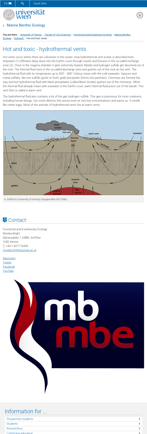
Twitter (7, 262)
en (7, 3)
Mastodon (9, 258)
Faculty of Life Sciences (58, 34)
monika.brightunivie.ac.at (19, 250)
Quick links (40, 3)
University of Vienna (31, 34)
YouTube (8, 271)
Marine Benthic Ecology (26, 25)
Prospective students (20, 419)
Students (12, 423)
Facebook (9, 266)
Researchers (15, 428)
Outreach (19, 38)
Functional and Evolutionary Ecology (93, 34)
